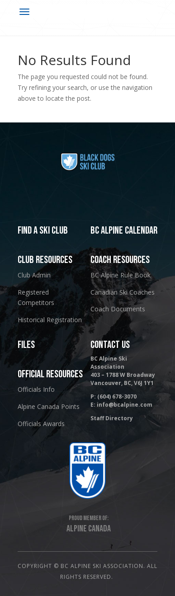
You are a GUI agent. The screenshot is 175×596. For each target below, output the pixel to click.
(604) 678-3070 (117, 396)
